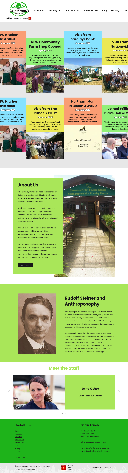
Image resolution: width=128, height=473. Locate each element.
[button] (45, 79)
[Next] (119, 392)
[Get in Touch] (25, 265)
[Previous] (9, 392)
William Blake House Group (25, 469)
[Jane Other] (62, 413)
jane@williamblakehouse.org (97, 451)
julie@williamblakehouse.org (97, 448)
